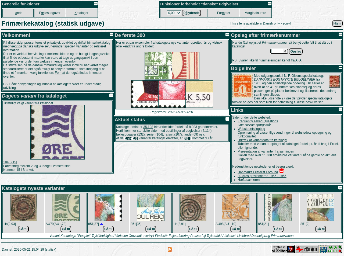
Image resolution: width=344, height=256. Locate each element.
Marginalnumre (255, 13)
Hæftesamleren (249, 180)
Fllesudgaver (49, 13)
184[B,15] (10, 162)
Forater (223, 13)
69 (195, 134)
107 (178, 134)
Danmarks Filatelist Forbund (258, 172)
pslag (295, 51)
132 (141, 134)
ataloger (81, 13)
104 (159, 134)
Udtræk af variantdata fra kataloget (262, 140)
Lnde (17, 13)
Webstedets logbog (251, 129)
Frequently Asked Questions (258, 121)
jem (337, 23)
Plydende (191, 13)
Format (60, 73)
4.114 (206, 131)
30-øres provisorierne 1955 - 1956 (262, 176)
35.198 (148, 127)
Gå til (23, 229)
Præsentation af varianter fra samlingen (266, 151)
